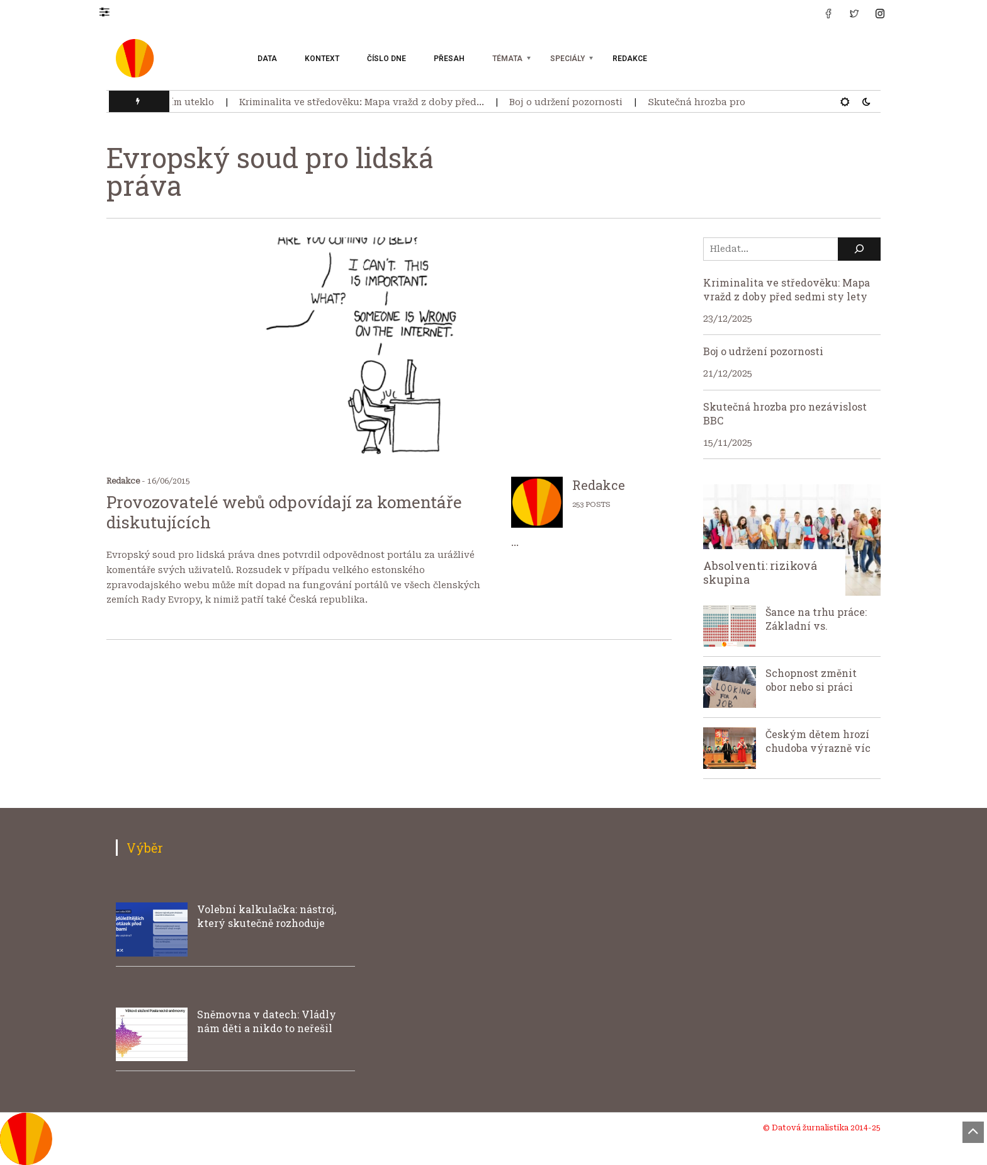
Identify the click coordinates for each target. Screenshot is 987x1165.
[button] (110, 11)
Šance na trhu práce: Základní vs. (816, 618)
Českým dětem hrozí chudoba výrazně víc (818, 740)
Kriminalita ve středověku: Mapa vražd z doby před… (365, 102)
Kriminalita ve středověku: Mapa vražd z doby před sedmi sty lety (786, 289)
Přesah (449, 58)
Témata (507, 58)
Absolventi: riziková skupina (760, 572)
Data (267, 58)
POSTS (597, 505)
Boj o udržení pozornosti (570, 102)
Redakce (629, 58)
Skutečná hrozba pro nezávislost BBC (738, 102)
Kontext (322, 58)
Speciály (567, 58)
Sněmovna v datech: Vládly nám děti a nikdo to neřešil (266, 1021)
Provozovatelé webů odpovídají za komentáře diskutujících (284, 512)
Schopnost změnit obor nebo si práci (811, 679)
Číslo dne (386, 58)
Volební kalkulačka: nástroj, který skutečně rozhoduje (266, 915)
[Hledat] (859, 249)
